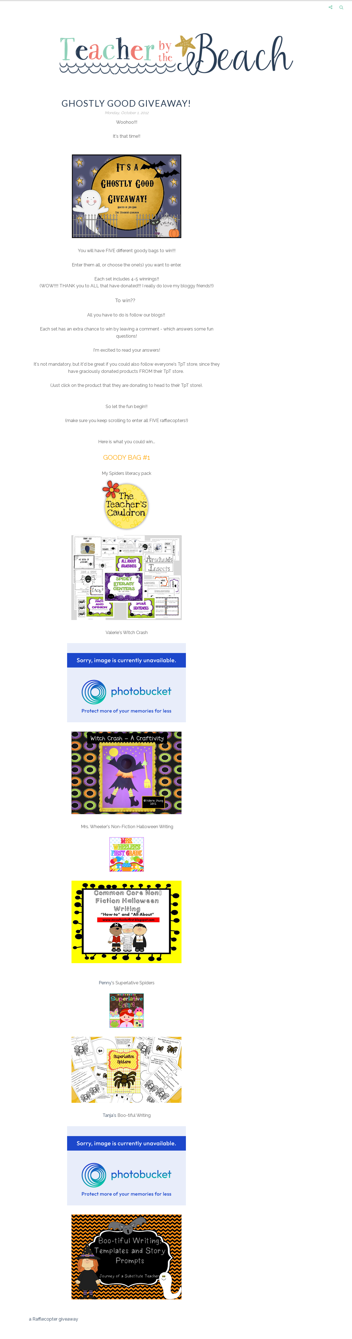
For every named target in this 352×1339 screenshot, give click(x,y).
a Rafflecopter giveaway (53, 1319)
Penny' (105, 982)
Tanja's (109, 1115)
